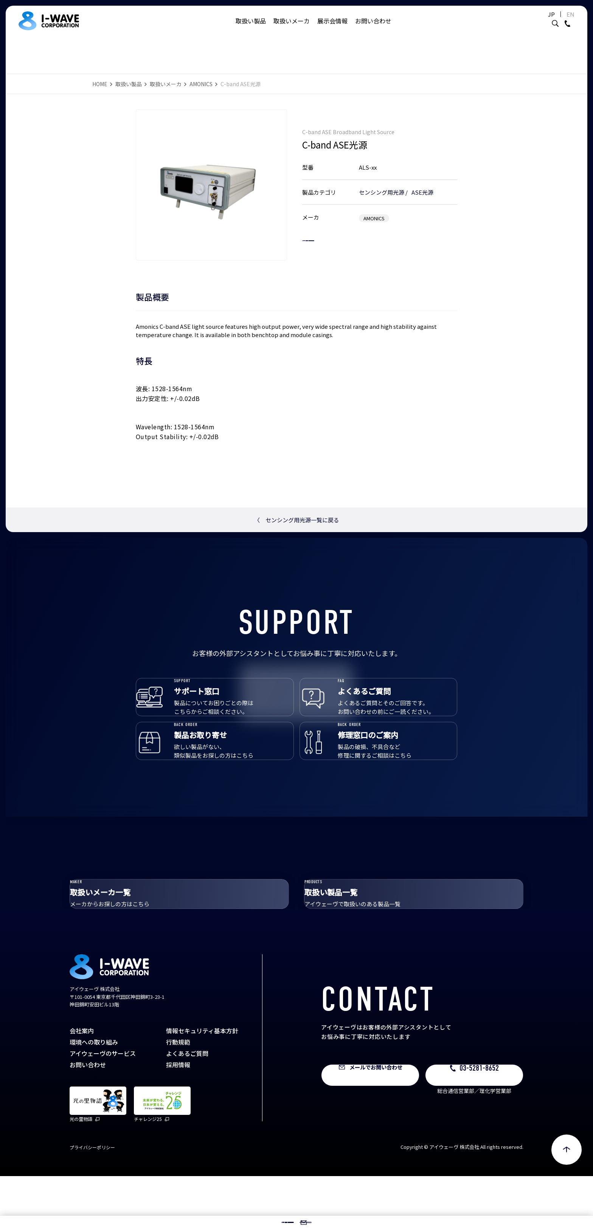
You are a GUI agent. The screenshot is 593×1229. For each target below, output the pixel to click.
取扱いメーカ (291, 28)
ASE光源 (422, 184)
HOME (99, 84)
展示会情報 (332, 28)
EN (552, 22)
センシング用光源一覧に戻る (296, 520)
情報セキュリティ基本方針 (202, 1083)
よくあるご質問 (187, 1106)
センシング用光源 (381, 184)
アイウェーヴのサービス (103, 1106)
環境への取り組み (94, 1094)
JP (532, 22)
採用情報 (178, 1117)
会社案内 (82, 1083)
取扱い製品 (251, 28)
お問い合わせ (373, 28)
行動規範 (178, 1094)
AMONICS (201, 84)
